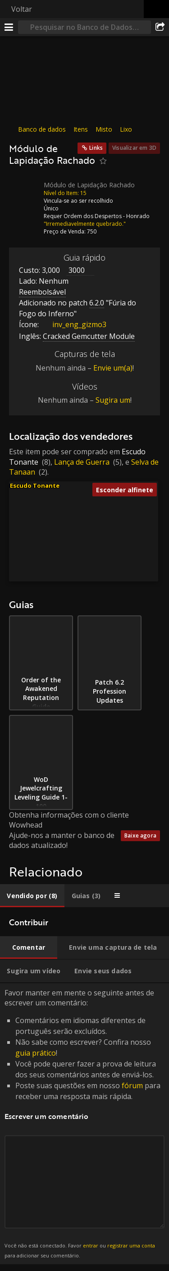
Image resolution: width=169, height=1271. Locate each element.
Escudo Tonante (34, 485)
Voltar (21, 9)
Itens (80, 129)
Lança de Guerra (82, 462)
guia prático (35, 1053)
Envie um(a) (112, 368)
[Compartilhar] (160, 27)
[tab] (32, 895)
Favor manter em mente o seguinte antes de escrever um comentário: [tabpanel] (84, 1124)
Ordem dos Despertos (93, 215)
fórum (132, 1085)
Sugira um (113, 400)
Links (96, 148)
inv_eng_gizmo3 (72, 324)
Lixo (126, 129)
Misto (104, 129)
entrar (90, 1245)
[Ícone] (24, 191)
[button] (86, 543)
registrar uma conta (131, 1245)
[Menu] (9, 27)
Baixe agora (140, 835)
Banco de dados (42, 129)
